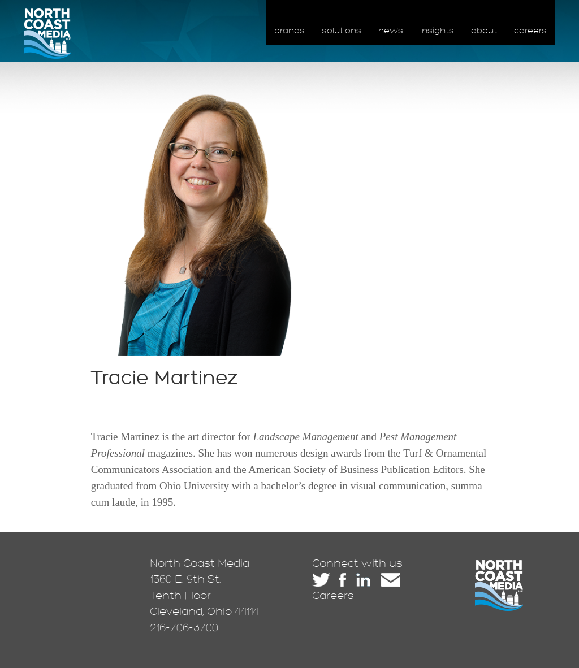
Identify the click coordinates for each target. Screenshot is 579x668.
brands (289, 31)
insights (437, 31)
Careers (333, 595)
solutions (341, 31)
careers (530, 31)
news (390, 31)
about (484, 31)
